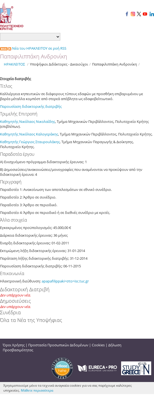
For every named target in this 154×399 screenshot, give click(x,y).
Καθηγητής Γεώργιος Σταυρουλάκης (30, 141)
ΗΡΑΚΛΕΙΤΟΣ (14, 64)
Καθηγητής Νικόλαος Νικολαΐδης (27, 121)
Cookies (98, 345)
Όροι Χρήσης (14, 345)
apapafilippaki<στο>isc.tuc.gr (65, 281)
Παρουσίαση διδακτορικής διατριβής (31, 106)
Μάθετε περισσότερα (37, 390)
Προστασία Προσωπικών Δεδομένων (58, 345)
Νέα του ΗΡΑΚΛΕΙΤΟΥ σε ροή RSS (33, 48)
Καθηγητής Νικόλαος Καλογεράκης (29, 134)
